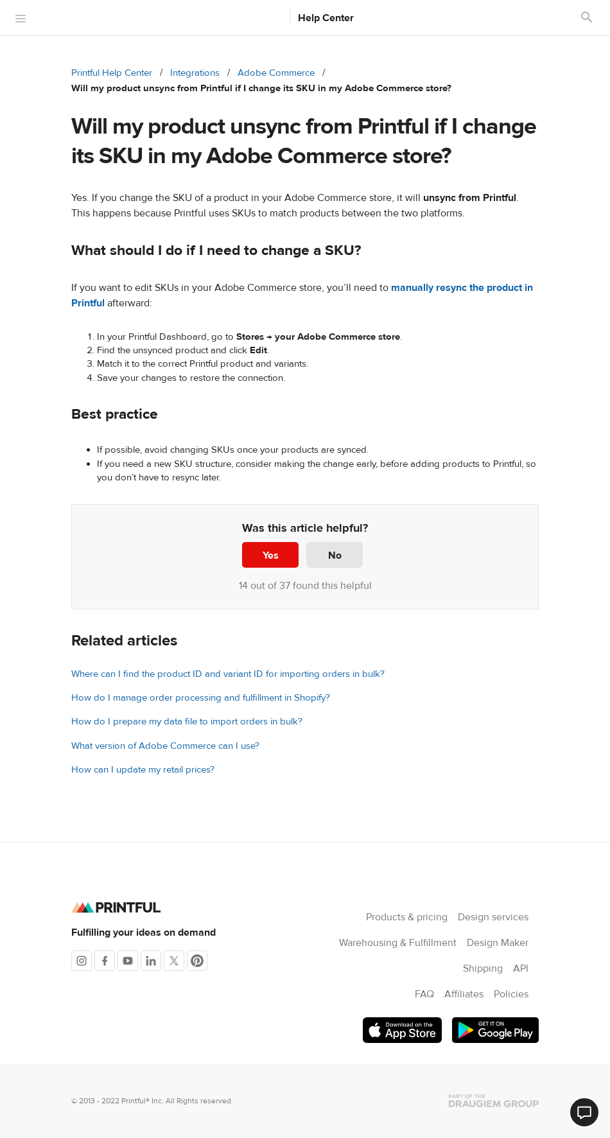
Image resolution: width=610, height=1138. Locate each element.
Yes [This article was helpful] (271, 555)
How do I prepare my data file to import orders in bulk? (186, 721)
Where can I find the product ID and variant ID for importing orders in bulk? (228, 674)
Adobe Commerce (276, 73)
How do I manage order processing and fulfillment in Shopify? (200, 698)
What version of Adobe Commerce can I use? (165, 746)
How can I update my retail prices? (142, 770)
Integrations (195, 73)
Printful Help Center (111, 73)
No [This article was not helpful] (335, 555)
